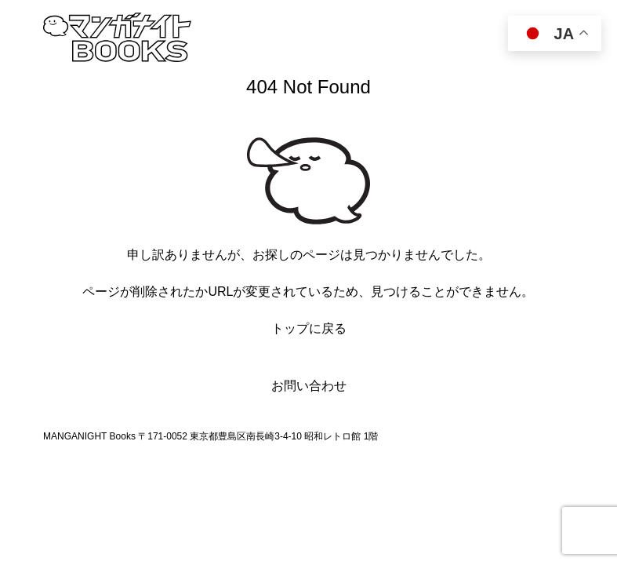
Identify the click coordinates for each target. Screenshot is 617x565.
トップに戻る (309, 328)
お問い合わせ (309, 385)
